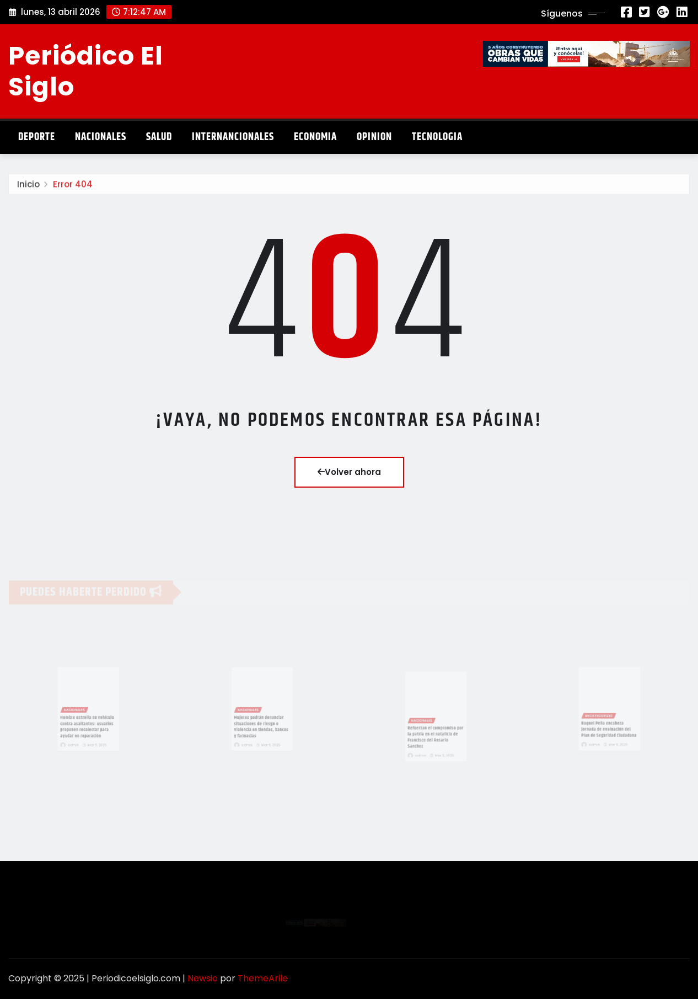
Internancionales (233, 137)
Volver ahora (349, 472)
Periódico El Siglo (85, 71)
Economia (315, 137)
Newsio (202, 978)
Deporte (36, 137)
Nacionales (100, 137)
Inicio (28, 187)
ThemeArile (263, 978)
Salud (159, 137)
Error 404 (73, 187)
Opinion (374, 137)
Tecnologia (437, 137)
